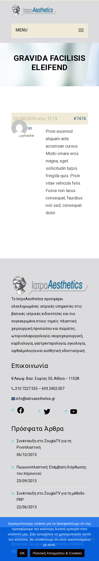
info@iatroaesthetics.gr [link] (35, 398)
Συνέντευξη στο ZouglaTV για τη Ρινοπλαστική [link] (44, 444)
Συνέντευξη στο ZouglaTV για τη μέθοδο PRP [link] (50, 496)
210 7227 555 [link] (26, 388)
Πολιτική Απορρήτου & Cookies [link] (57, 553)
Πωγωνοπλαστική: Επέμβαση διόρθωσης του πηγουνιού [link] (52, 470)
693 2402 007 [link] (53, 388)
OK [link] (22, 553)
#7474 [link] (79, 118)
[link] (33, 10)
